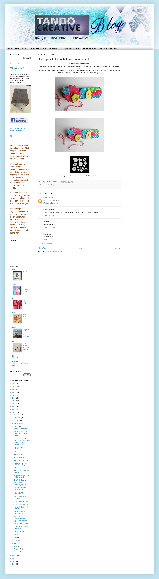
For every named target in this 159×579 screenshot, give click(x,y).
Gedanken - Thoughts (20, 438)
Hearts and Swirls (19, 531)
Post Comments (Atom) (54, 251)
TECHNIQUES (54, 48)
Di (13, 356)
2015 (14, 406)
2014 (14, 409)
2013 (14, 412)
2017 (14, 401)
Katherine (46, 197)
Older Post (117, 248)
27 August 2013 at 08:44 (51, 203)
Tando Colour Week (25, 302)
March (16, 546)
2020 (14, 392)
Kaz (44, 234)
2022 (14, 387)
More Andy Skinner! (19, 480)
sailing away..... (18, 468)
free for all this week (20, 457)
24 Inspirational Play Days (71, 48)
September (17, 423)
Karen (14, 313)
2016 (14, 404)
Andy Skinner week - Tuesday (20, 497)
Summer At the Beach (20, 524)
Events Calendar (20, 48)
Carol (14, 284)
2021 (14, 389)
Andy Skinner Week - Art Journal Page (21, 488)
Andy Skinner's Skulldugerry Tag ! (20, 483)
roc (44, 222)
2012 (14, 555)
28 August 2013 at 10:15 (51, 239)
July (15, 535)
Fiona (14, 327)
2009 (14, 564)
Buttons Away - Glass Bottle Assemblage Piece (20, 433)
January (16, 552)
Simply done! (16, 358)
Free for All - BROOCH (20, 460)
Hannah (15, 361)
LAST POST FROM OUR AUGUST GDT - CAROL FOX (21, 442)
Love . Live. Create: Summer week (19, 517)
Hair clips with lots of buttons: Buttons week (21, 448)
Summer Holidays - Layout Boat (19, 512)
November (17, 418)
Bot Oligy (25, 271)
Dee (13, 270)
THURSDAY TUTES (89, 48)
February (17, 549)
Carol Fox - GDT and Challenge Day (20, 464)
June (15, 538)
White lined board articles (108, 48)
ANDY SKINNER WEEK (21, 501)
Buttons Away (17, 452)
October (16, 420)
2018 (14, 398)
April (15, 543)
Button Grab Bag (48, 185)
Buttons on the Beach (20, 429)
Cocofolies (47, 210)
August (16, 426)
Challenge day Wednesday (18, 493)
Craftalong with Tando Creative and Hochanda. (26, 332)
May (15, 540)
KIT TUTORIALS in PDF (37, 48)
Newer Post (42, 248)
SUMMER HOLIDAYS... (21, 504)
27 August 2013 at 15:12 (51, 227)
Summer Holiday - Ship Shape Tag (20, 508)
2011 (14, 558)
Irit (55, 185)
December (17, 415)
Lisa (13, 342)
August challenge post (20, 521)
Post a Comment (46, 244)
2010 (14, 561)
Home (10, 48)
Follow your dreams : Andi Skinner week (21, 476)
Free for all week (18, 455)
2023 (14, 384)
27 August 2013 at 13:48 (51, 215)
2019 (14, 395)
